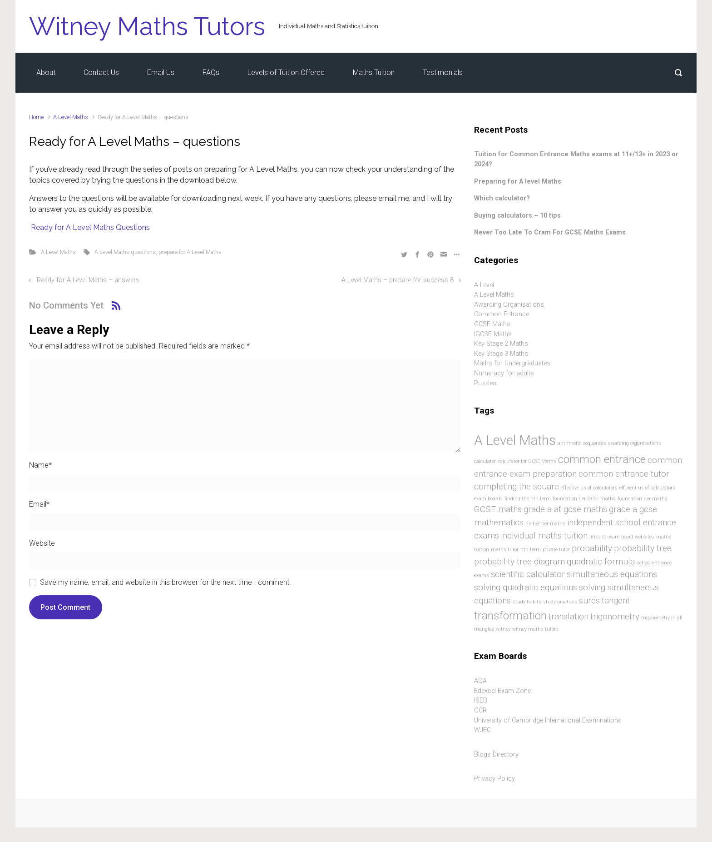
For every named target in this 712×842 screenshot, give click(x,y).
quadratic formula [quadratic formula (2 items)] (601, 561)
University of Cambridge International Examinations (548, 720)
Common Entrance (501, 314)
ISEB (480, 700)
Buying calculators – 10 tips (517, 215)
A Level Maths (70, 117)
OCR (480, 710)
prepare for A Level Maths (190, 252)
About (45, 72)
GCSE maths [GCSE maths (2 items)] (498, 509)
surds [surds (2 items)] (589, 600)
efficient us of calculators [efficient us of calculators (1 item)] (647, 488)
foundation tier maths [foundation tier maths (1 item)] (643, 499)
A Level (484, 285)
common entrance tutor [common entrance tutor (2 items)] (623, 473)
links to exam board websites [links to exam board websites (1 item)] (621, 537)
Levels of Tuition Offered (286, 72)
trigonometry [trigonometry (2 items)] (614, 616)
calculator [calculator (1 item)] (485, 461)
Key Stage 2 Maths (501, 344)
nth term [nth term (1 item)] (530, 550)
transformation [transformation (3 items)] (510, 615)
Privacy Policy (494, 778)
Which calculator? (502, 198)
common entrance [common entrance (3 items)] (602, 459)
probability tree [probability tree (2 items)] (643, 548)
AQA (480, 681)
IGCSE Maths (493, 334)
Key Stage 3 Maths (501, 354)
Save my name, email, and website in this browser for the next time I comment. (165, 582)
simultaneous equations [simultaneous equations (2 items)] (612, 574)
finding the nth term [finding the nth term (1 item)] (527, 499)
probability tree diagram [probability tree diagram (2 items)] (519, 561)
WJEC (482, 730)
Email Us (160, 72)
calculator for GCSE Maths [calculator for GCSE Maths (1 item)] (527, 461)
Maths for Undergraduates (512, 363)
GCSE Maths (492, 324)
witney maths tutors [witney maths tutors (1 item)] (535, 629)
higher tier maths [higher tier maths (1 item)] (545, 524)
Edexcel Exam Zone (502, 691)
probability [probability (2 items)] (592, 548)
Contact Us (101, 72)
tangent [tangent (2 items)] (616, 600)
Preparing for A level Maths (517, 181)
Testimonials (443, 72)
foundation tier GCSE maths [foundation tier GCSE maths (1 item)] (584, 499)
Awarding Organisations (509, 305)
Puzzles (485, 383)
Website (42, 543)
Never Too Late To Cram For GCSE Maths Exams (550, 232)
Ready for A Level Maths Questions (89, 227)
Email (39, 504)
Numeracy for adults (504, 373)
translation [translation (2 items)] (568, 616)
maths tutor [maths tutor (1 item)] (505, 550)
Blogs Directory (496, 754)
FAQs (211, 72)
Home (36, 117)
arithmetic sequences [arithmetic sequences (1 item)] (582, 443)
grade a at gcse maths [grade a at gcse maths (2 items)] (565, 509)
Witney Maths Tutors (147, 26)
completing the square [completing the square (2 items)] (516, 486)
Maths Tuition (374, 72)
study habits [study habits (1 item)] (527, 602)
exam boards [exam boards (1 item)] (488, 499)
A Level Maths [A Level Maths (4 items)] (515, 440)
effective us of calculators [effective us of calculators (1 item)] (589, 488)
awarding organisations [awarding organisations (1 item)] (634, 443)
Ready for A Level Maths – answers (88, 280)
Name (40, 465)
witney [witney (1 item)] (503, 629)
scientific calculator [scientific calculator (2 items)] (528, 574)
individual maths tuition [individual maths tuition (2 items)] (544, 535)
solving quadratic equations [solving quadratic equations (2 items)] (525, 587)
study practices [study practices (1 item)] (560, 602)
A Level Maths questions (125, 252)
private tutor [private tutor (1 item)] (556, 550)
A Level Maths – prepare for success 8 (397, 280)
